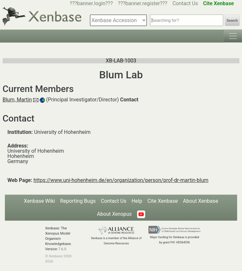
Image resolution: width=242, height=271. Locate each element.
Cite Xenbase (162, 201)
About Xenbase (200, 201)
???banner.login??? (91, 3)
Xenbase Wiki (39, 201)
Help (137, 201)
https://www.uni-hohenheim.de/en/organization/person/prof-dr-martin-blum (120, 180)
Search (232, 21)
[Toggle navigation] (233, 36)
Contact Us (185, 3)
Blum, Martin (17, 100)
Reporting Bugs (78, 201)
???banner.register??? (142, 3)
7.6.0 (62, 249)
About (114, 214)
